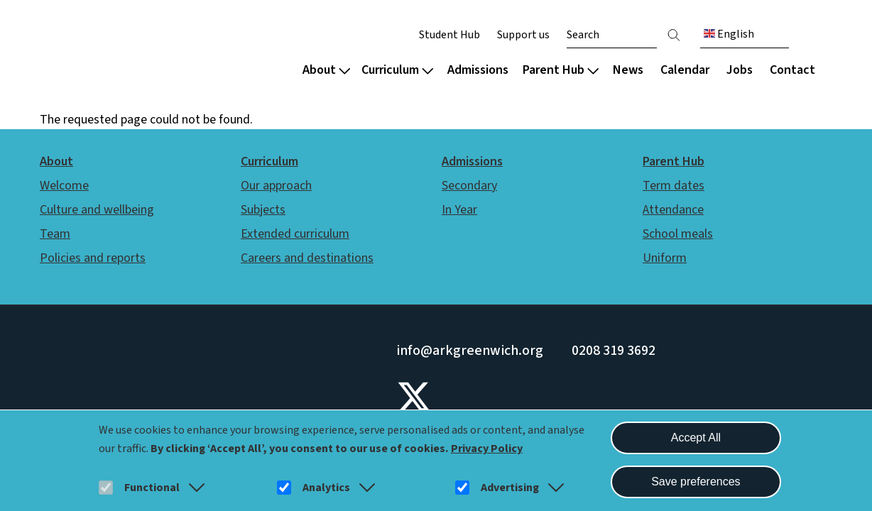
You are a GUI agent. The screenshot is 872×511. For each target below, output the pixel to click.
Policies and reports (93, 258)
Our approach (276, 185)
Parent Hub (561, 70)
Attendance (673, 210)
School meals (678, 234)
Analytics (326, 487)
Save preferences (695, 482)
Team (55, 234)
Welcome (64, 185)
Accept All (696, 438)
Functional (152, 487)
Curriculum (397, 70)
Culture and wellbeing (97, 210)
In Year (459, 210)
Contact (792, 70)
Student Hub (449, 35)
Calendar (684, 70)
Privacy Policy (487, 448)
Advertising (510, 487)
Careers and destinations (307, 258)
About (326, 70)
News (628, 70)
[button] (194, 487)
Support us (523, 35)
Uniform (665, 258)
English (729, 34)
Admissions (477, 70)
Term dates (673, 185)
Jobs (739, 70)
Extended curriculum (295, 234)
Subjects (263, 210)
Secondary (469, 185)
